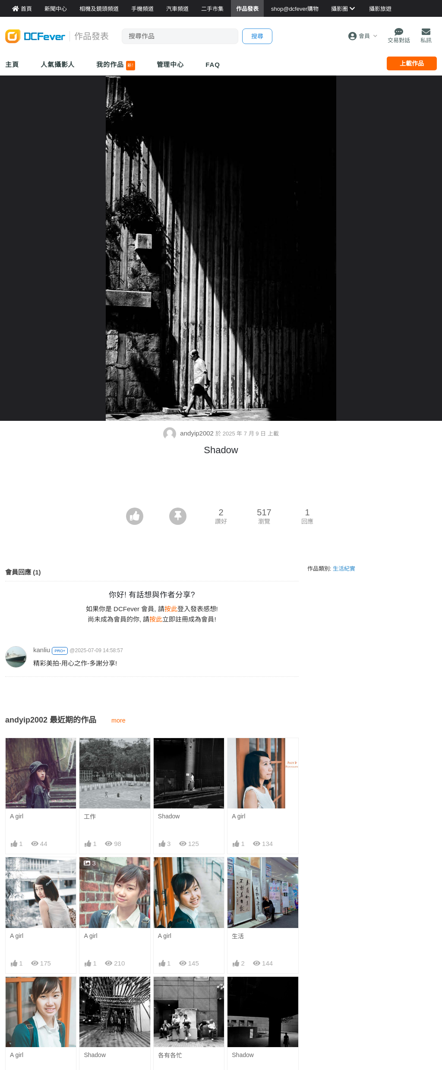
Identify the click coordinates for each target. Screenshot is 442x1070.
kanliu (41, 649)
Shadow (169, 816)
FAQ (212, 64)
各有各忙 (170, 1055)
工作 (90, 816)
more (118, 720)
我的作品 (115, 65)
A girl (16, 816)
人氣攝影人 (58, 64)
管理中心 (170, 64)
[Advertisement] (221, 483)
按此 (170, 608)
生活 (238, 936)
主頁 (12, 64)
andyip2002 (189, 433)
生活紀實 (344, 568)
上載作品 (412, 63)
